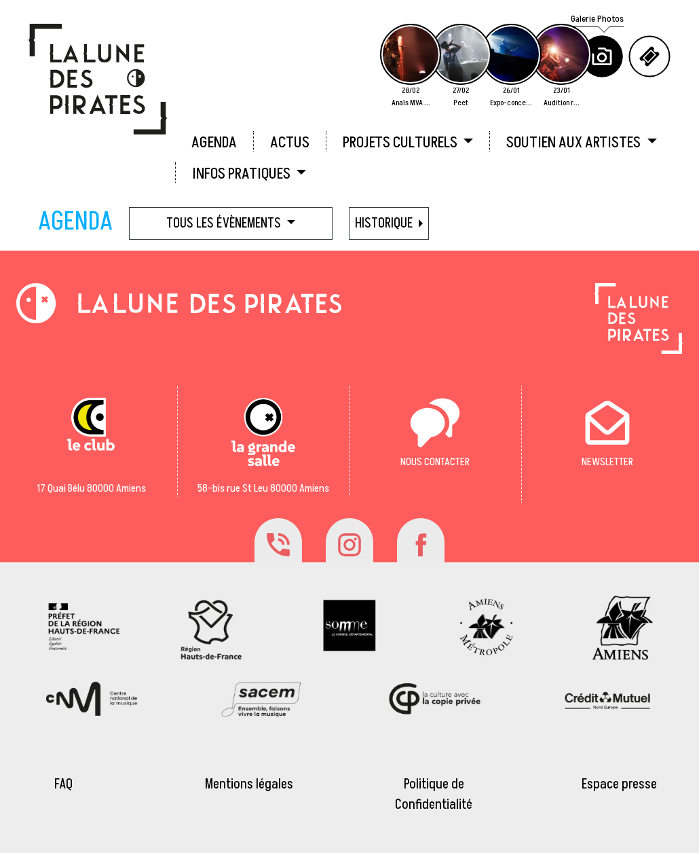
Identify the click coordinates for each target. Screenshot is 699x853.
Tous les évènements (225, 223)
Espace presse (619, 784)
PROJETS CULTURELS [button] (401, 142)
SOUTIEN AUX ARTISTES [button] (574, 142)
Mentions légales (249, 784)
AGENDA (214, 142)
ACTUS (289, 142)
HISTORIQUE (385, 223)
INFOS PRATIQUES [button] (242, 174)
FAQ (63, 784)
